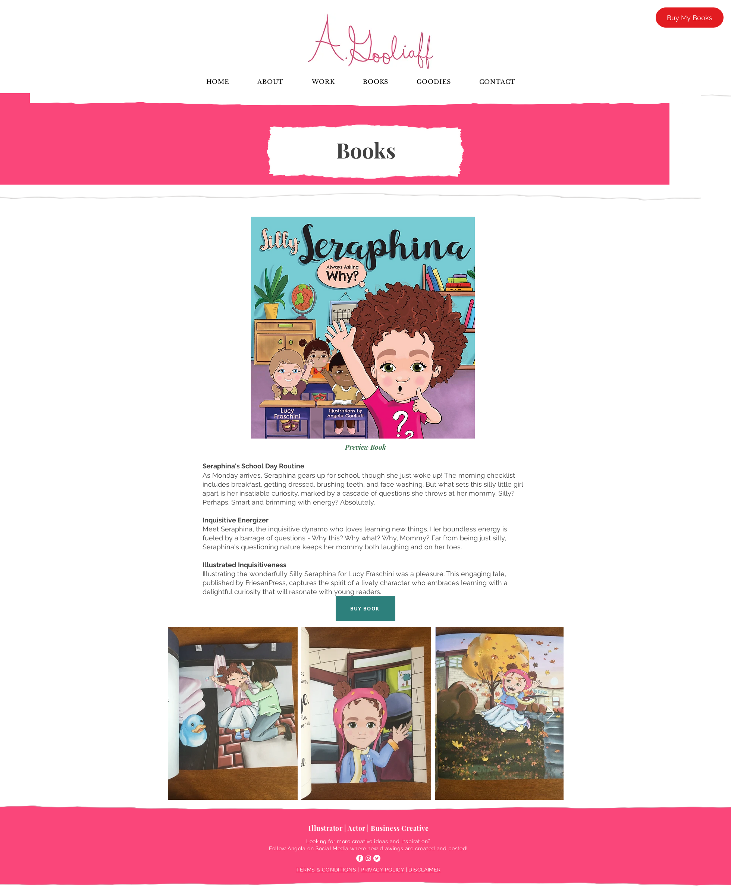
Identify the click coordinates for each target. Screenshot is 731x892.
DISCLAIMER (424, 870)
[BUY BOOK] (365, 608)
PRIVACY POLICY (382, 870)
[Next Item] (550, 713)
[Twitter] (376, 858)
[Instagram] (368, 858)
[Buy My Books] (690, 17)
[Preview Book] (365, 447)
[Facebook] (359, 858)
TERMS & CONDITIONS (326, 870)
